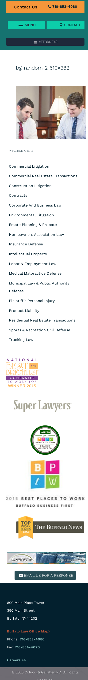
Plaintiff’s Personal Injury (32, 301)
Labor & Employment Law (32, 264)
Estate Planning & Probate (33, 224)
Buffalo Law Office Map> (29, 631)
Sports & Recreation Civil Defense (39, 330)
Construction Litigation (30, 186)
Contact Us (25, 6)
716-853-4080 (64, 6)
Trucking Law (21, 339)
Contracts (18, 195)
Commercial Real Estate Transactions (43, 176)
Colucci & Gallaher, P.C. (43, 672)
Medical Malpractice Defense (35, 273)
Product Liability (24, 310)
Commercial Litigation (29, 166)
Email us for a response (48, 575)
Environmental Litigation (31, 215)
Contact (72, 25)
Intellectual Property (28, 254)
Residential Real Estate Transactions (42, 320)
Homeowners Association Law (36, 234)
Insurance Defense (26, 244)
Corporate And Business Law (35, 205)
